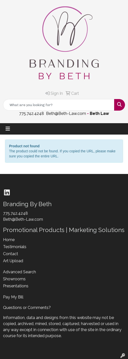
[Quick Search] (58, 105)
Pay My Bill (13, 297)
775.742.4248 (31, 113)
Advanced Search (19, 272)
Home (9, 239)
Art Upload (13, 260)
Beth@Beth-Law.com (66, 113)
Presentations (15, 286)
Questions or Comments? (27, 307)
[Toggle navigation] (8, 128)
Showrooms (14, 279)
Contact (10, 253)
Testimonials (14, 246)
